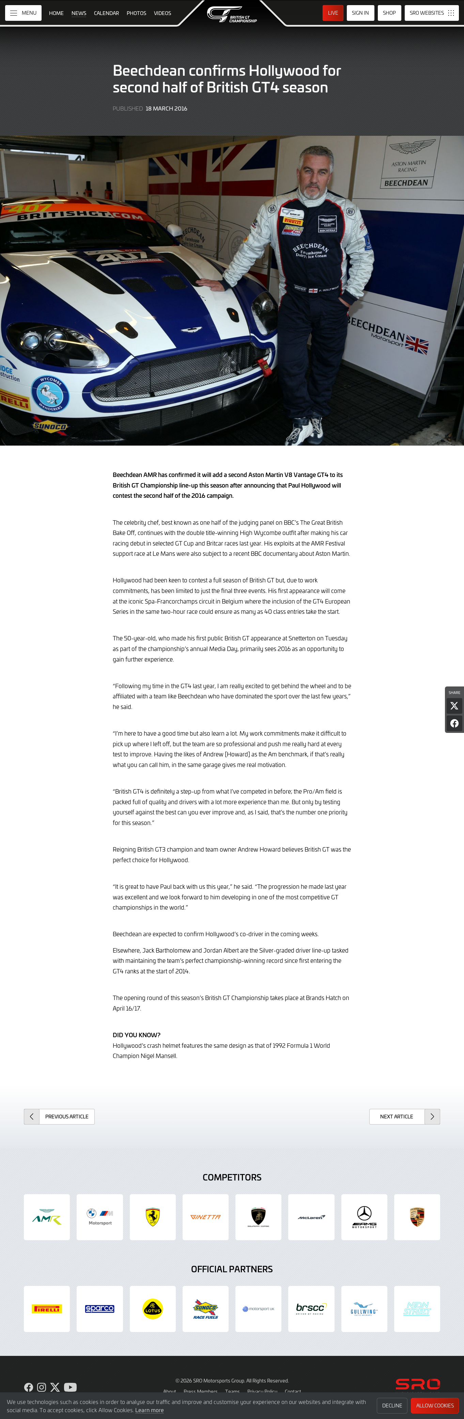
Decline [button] (392, 1405)
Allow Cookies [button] (435, 1405)
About (169, 1391)
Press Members (201, 1391)
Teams (232, 1391)
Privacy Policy (262, 1391)
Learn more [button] (149, 1410)
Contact (293, 1391)
